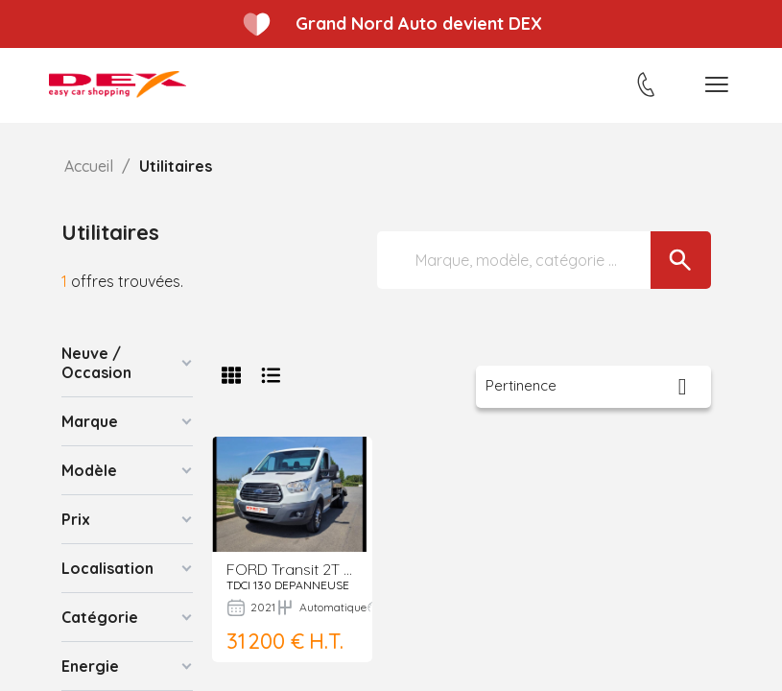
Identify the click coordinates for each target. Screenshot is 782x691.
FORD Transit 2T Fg (294, 569)
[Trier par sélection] (593, 387)
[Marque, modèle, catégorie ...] (544, 260)
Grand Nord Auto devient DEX (419, 23)
